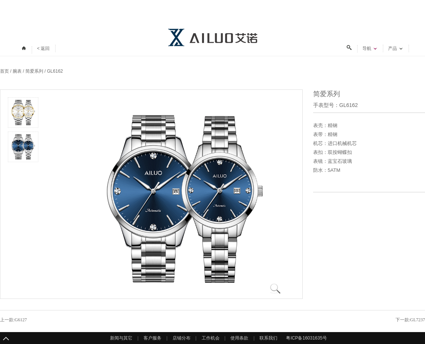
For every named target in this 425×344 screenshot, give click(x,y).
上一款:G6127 (13, 319)
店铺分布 (182, 338)
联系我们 (268, 338)
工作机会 (211, 338)
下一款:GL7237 (410, 319)
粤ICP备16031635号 (306, 338)
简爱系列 (34, 71)
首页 (4, 71)
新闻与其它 (121, 338)
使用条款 (239, 338)
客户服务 (152, 338)
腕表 (17, 71)
